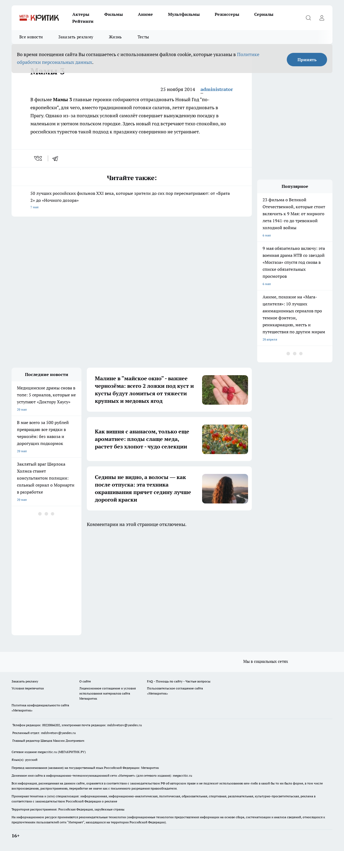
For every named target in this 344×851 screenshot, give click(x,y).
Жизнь (115, 36)
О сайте (85, 681)
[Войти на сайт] (321, 17)
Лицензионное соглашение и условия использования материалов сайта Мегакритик (107, 693)
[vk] (38, 158)
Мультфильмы (184, 14)
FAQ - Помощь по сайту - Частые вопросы (178, 681)
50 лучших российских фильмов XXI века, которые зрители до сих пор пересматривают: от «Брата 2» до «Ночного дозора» (131, 201)
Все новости (31, 36)
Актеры (80, 14)
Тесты (143, 36)
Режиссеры (227, 14)
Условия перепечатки (28, 688)
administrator (216, 89)
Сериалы (263, 14)
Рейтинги (83, 21)
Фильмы (113, 14)
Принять (307, 59)
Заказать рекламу (75, 36)
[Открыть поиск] (308, 17)
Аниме (145, 14)
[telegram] (57, 158)
